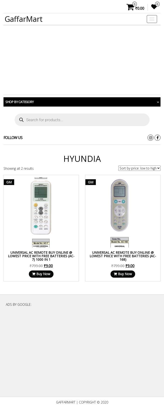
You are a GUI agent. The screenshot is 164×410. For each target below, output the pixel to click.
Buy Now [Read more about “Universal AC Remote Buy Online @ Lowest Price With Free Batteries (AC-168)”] (125, 274)
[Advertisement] (82, 60)
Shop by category (19, 102)
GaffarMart (24, 19)
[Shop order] (139, 168)
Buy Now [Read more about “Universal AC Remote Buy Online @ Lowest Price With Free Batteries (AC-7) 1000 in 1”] (43, 274)
